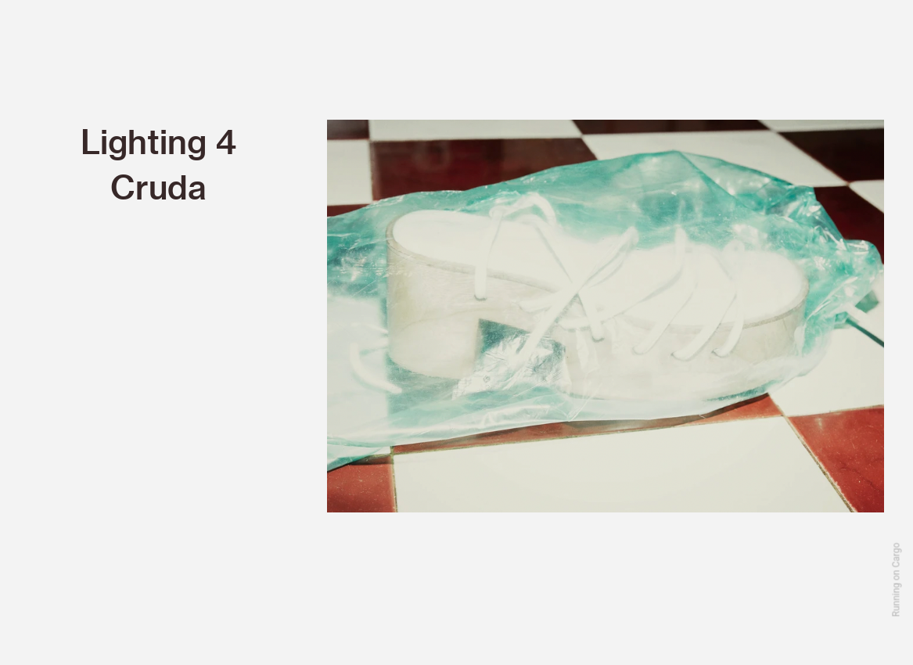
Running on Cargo (896, 580)
